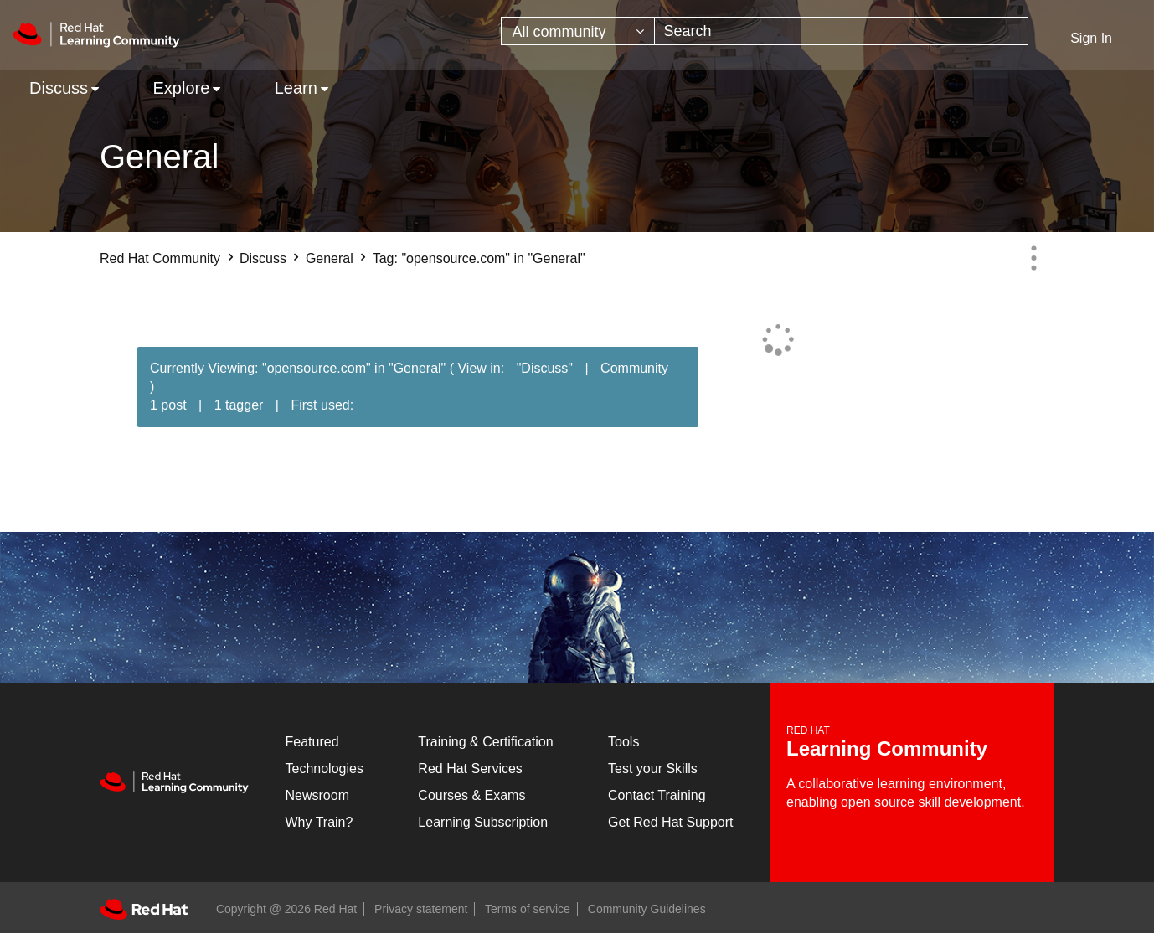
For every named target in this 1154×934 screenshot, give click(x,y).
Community (634, 368)
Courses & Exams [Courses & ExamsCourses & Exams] (471, 795)
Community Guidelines (647, 909)
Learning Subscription (483, 822)
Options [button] (1033, 258)
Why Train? (319, 822)
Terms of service (527, 909)
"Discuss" (545, 368)
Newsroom (317, 795)
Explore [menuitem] (180, 88)
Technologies (324, 768)
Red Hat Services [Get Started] (470, 768)
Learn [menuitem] (296, 88)
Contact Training (657, 795)
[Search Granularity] (578, 31)
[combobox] (841, 31)
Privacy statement (420, 909)
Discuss (263, 258)
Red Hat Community (160, 258)
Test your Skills (653, 768)
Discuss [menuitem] (58, 88)
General (329, 258)
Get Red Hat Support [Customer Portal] (670, 822)
